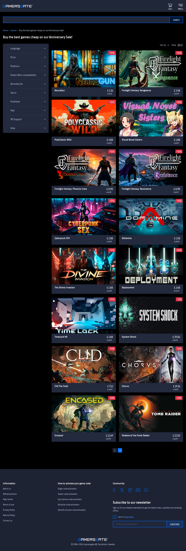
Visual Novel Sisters (132, 139)
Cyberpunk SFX (62, 238)
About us (7, 488)
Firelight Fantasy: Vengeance (136, 90)
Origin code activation (67, 488)
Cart (170, 8)
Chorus (125, 386)
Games (14, 30)
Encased (59, 435)
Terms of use (8, 504)
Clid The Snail (61, 386)
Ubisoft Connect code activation (72, 509)
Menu (180, 8)
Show (174, 45)
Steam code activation (67, 494)
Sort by (163, 45)
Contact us (7, 520)
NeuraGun (60, 90)
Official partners (10, 494)
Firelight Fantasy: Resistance (136, 188)
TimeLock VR (61, 336)
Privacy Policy (9, 509)
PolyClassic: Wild (63, 139)
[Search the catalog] (86, 20)
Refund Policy (9, 515)
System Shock (129, 336)
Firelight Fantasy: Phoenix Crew (71, 188)
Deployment (128, 287)
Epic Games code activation (70, 499)
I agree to (126, 517)
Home (5, 30)
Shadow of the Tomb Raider (136, 435)
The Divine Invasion (65, 287)
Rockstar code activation (68, 504)
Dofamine (127, 238)
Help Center (8, 499)
